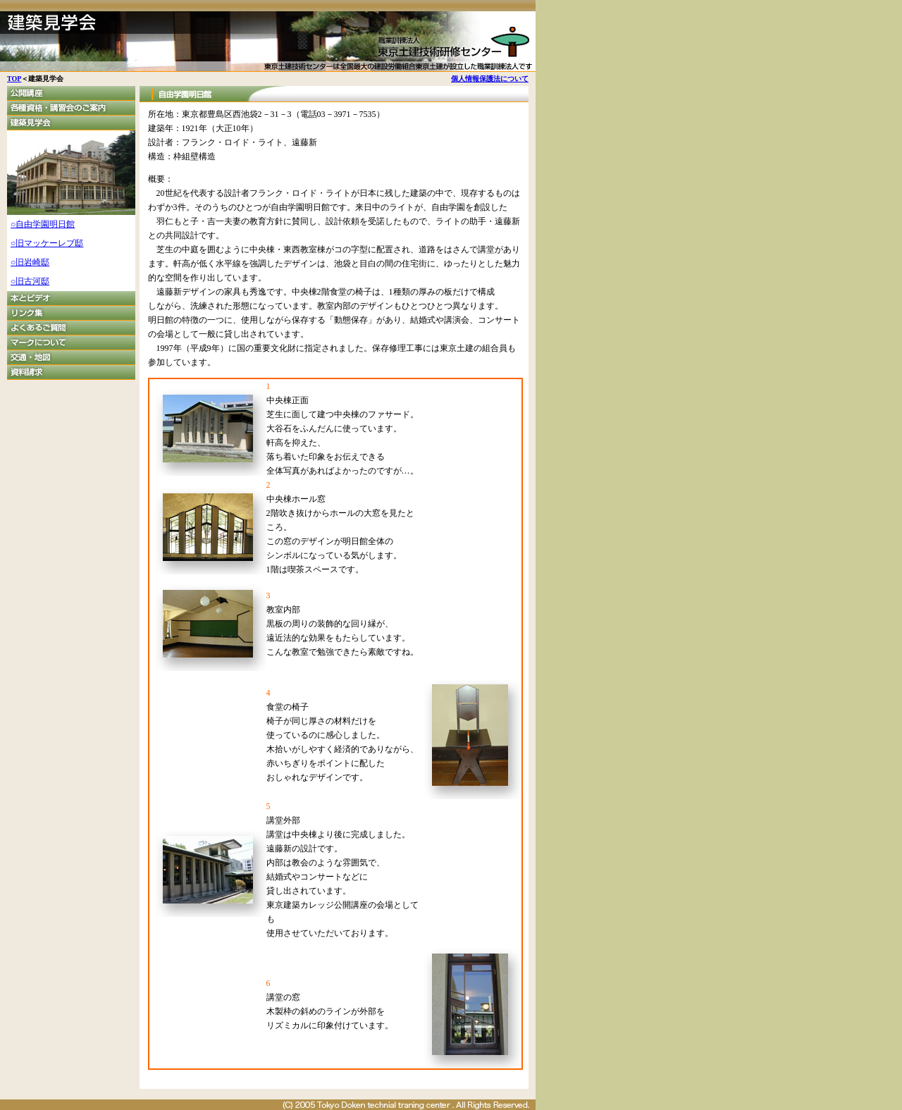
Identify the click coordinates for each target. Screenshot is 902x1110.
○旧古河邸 (30, 281)
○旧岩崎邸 (30, 262)
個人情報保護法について (490, 78)
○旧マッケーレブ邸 (47, 243)
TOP (14, 78)
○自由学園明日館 (43, 224)
